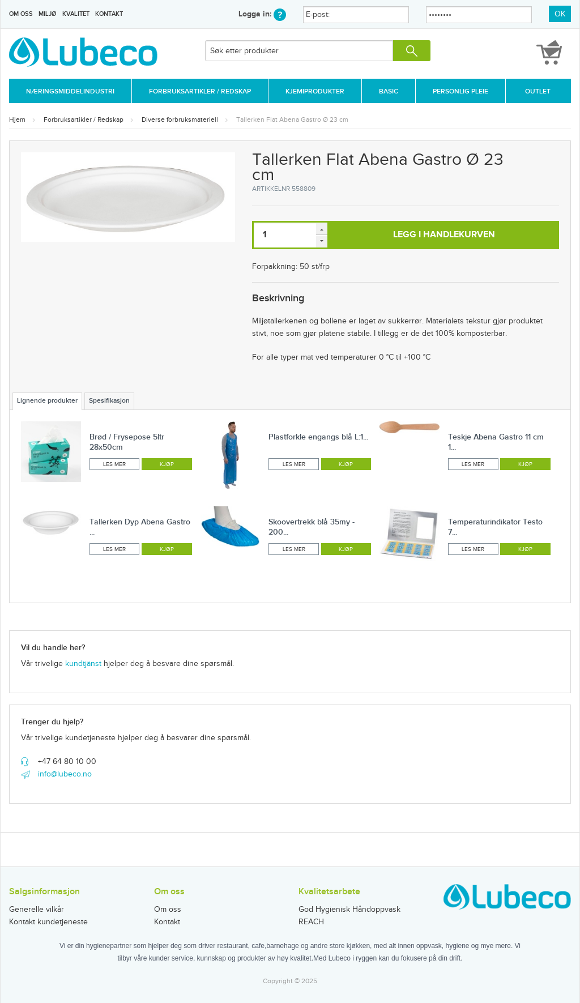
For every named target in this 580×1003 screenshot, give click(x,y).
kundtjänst (83, 663)
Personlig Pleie (460, 91)
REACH (311, 922)
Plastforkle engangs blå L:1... (318, 437)
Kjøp (167, 464)
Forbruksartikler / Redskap (200, 91)
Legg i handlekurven (444, 234)
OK (560, 14)
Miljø (47, 14)
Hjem (17, 119)
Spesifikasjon (109, 400)
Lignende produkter (47, 400)
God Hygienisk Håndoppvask (349, 909)
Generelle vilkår (36, 909)
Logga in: (262, 14)
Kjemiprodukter (314, 91)
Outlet (538, 91)
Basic (388, 91)
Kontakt (109, 14)
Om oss (21, 14)
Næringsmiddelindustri (70, 91)
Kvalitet (75, 14)
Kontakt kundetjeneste (48, 922)
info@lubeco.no (65, 774)
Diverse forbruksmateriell (180, 119)
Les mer (114, 464)
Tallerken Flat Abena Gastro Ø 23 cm (292, 119)
